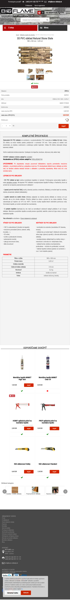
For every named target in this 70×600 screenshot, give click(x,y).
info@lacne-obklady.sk (54, 2)
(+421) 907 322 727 (10, 559)
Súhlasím (26, 593)
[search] (47, 20)
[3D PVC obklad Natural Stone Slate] (35, 55)
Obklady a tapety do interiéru (27, 35)
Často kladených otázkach (29, 218)
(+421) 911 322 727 (36, 2)
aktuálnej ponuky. (12, 182)
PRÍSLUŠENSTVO (36, 159)
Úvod (17, 35)
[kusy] (6, 125)
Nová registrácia (40, 5)
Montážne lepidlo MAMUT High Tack (22, 379)
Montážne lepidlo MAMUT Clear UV (48, 379)
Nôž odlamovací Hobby (22, 464)
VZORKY (29, 157)
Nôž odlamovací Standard (48, 464)
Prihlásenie (28, 5)
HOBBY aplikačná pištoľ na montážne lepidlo (22, 422)
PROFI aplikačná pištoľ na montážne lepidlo (48, 422)
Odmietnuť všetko (12, 593)
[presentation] (18, 55)
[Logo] (17, 13)
